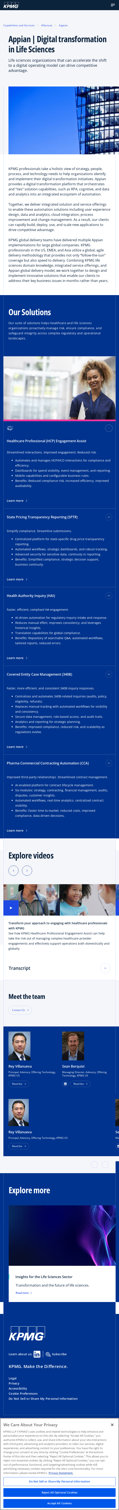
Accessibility (18, 1388)
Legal (12, 1378)
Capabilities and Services (19, 25)
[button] (113, 5)
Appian (63, 25)
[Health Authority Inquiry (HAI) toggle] (108, 595)
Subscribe (56, 1354)
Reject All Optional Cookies (60, 1492)
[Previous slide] (13, 871)
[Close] (112, 1424)
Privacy (14, 1383)
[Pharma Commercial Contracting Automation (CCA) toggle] (108, 763)
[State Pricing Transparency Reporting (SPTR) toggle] (108, 517)
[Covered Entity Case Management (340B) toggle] (108, 674)
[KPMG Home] (11, 5)
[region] (59, 1464)
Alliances (46, 25)
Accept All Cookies (59, 1503)
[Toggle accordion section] (105, 968)
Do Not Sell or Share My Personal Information (43, 1399)
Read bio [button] (17, 1084)
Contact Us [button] (18, 1010)
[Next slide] (27, 871)
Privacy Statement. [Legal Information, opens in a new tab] (61, 1473)
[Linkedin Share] (37, 1354)
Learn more (17, 500)
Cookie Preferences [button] (23, 1393)
